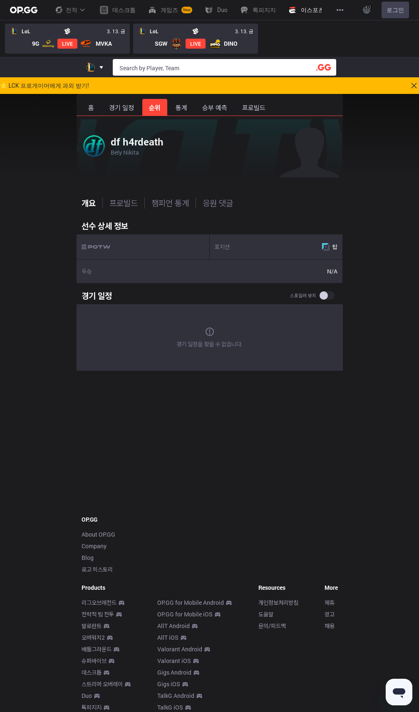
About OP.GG (98, 534)
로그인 (395, 10)
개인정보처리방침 (278, 602)
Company (94, 546)
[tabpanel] (210, 295)
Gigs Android (174, 672)
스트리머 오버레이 (102, 684)
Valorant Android (179, 649)
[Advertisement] (210, 442)
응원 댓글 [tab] (218, 202)
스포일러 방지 (303, 295)
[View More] (340, 10)
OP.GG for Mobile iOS (185, 614)
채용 (330, 626)
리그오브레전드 (99, 602)
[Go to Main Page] (23, 10)
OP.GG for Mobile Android (190, 602)
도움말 (265, 614)
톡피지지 (92, 707)
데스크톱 (92, 672)
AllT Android (173, 626)
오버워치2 (93, 637)
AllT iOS (168, 637)
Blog (88, 558)
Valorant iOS (174, 661)
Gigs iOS (168, 684)
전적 (70, 10)
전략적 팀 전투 (98, 614)
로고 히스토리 (97, 569)
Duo (87, 696)
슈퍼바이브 (94, 661)
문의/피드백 (272, 626)
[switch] (327, 295)
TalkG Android (175, 696)
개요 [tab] (89, 202)
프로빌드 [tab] (123, 202)
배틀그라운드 (97, 649)
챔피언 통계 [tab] (170, 202)
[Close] (414, 86)
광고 (330, 614)
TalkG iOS (170, 707)
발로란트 (92, 626)
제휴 (330, 602)
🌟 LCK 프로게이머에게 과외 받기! (44, 85)
